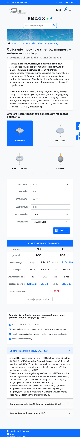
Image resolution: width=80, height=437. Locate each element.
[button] (57, 10)
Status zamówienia (19, 2)
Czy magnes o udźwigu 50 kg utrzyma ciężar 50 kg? (35, 404)
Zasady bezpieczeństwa (18, 431)
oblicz (61, 230)
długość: (23, 191)
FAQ (8, 2)
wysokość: (22, 206)
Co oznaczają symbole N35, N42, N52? (28, 350)
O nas (10, 434)
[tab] (20, 133)
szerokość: (22, 199)
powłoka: (22, 221)
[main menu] (70, 10)
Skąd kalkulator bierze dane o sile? (27, 413)
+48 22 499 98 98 (66, 2)
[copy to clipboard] (28, 18)
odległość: (21, 214)
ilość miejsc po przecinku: (37, 299)
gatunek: (23, 184)
